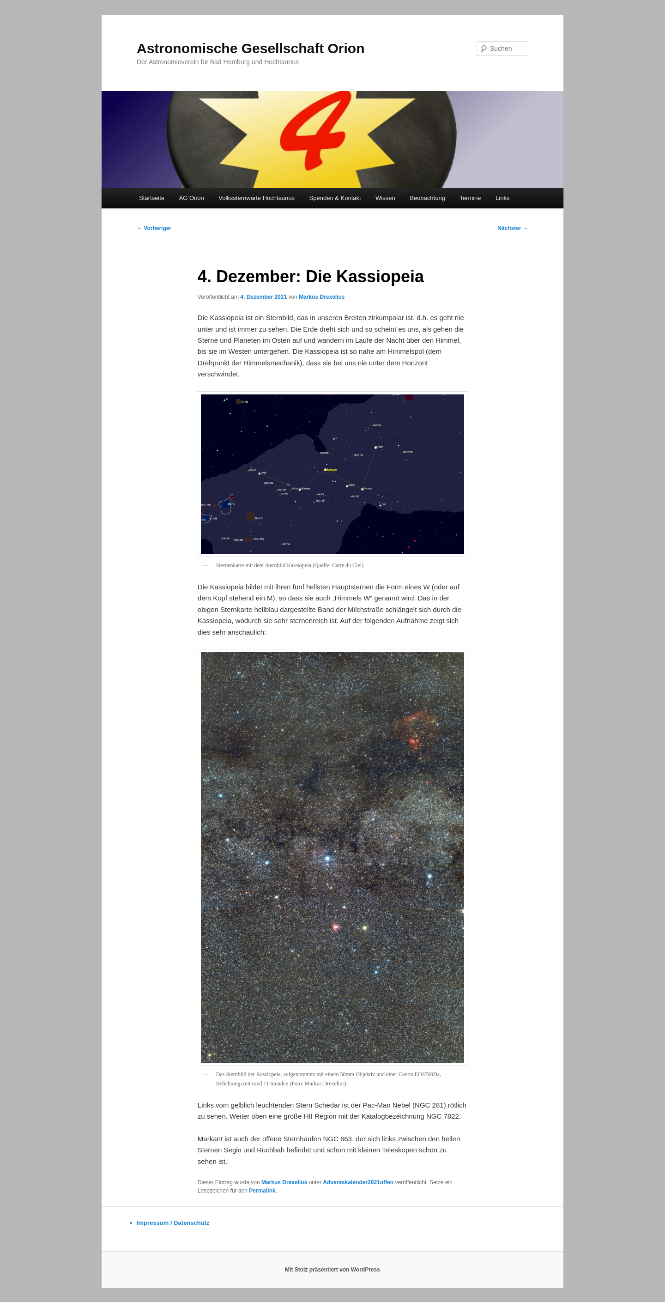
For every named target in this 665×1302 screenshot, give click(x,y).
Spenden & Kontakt (335, 197)
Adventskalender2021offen (358, 1182)
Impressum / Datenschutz (173, 1222)
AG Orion (191, 197)
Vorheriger (154, 228)
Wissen (385, 197)
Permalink (262, 1190)
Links (502, 197)
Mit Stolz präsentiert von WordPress (332, 1269)
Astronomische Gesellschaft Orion (250, 48)
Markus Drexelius (322, 297)
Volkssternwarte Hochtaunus (256, 197)
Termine (470, 197)
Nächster (512, 228)
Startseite (151, 197)
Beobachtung (427, 197)
